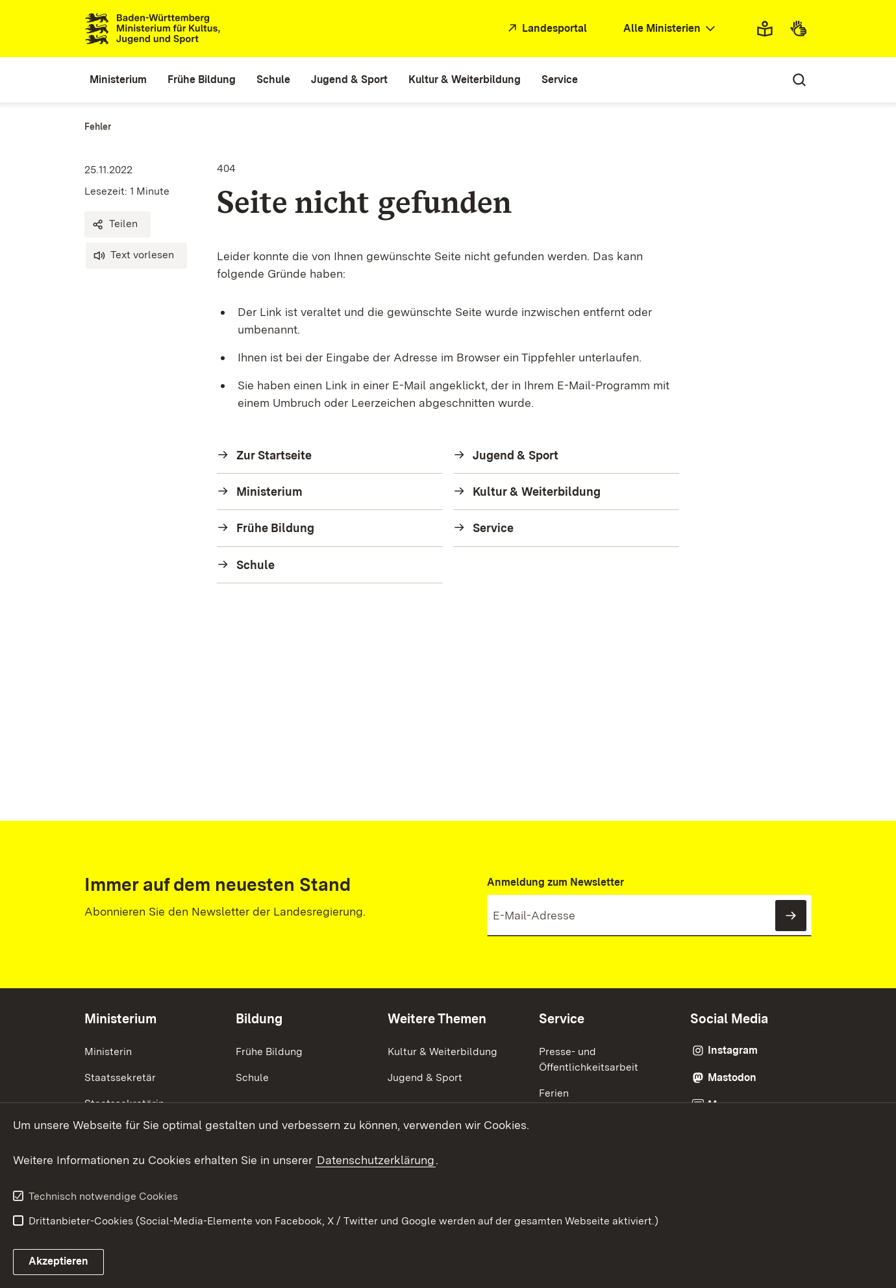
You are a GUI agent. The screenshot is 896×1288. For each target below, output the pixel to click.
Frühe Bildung (269, 1051)
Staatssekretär (120, 1077)
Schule (252, 1077)
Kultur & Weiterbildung (442, 1051)
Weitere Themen (437, 1019)
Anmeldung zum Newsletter (555, 882)
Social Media (729, 1019)
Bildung (259, 1019)
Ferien (554, 1093)
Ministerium (120, 1019)
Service (561, 1019)
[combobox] (670, 29)
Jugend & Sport (425, 1077)
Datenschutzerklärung (375, 1160)
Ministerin (108, 1051)
